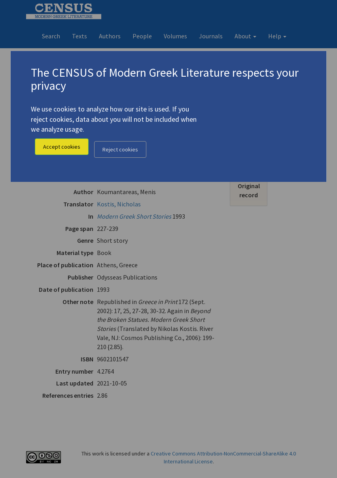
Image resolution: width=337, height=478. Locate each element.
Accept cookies (61, 146)
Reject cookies (120, 149)
